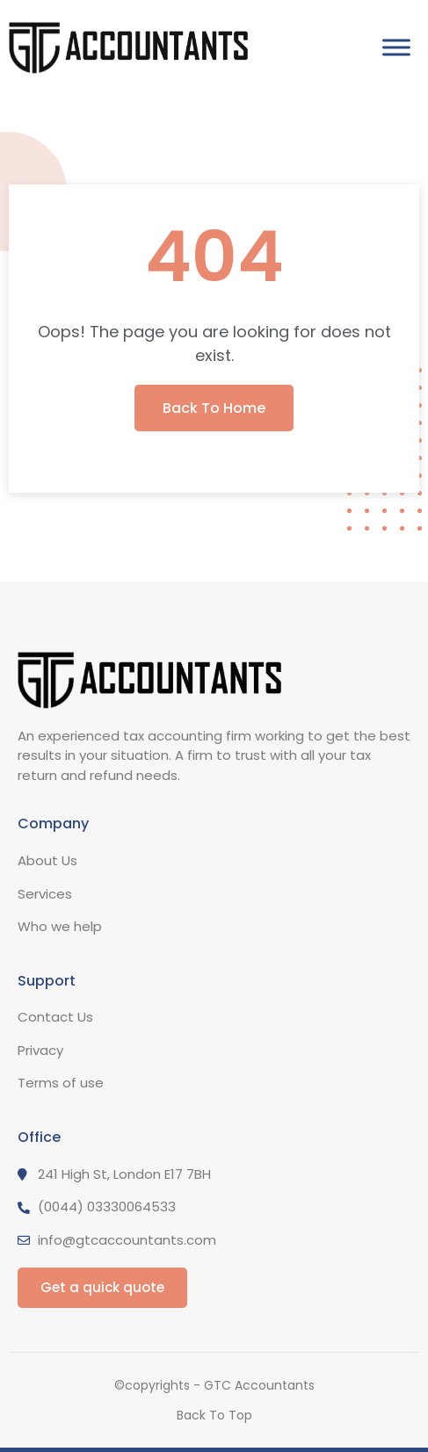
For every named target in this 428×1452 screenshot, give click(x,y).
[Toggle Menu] (396, 48)
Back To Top (214, 1415)
